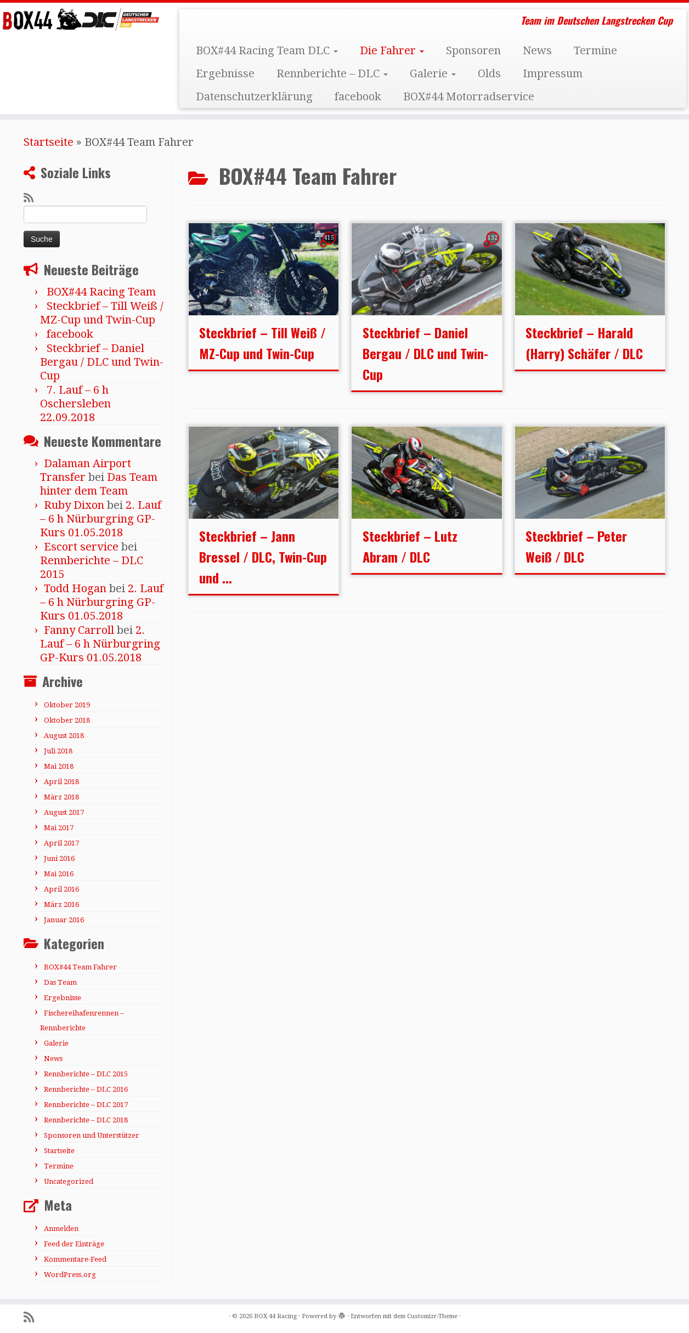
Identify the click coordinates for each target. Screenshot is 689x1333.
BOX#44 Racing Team (101, 291)
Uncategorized (68, 1181)
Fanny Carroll (79, 630)
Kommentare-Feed (75, 1259)
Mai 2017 (59, 828)
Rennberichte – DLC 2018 (86, 1120)
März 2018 (61, 797)
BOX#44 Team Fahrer (80, 967)
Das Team (60, 982)
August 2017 (64, 812)
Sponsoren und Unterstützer (91, 1135)
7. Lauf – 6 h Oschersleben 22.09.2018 (75, 403)
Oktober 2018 (67, 720)
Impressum (553, 73)
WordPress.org (70, 1274)
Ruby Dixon (74, 505)
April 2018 (61, 782)
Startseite (49, 142)
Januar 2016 (64, 920)
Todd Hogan (75, 588)
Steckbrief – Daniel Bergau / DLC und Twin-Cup (101, 362)
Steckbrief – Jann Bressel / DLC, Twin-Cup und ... (263, 556)
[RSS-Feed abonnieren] (32, 198)
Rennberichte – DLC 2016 (86, 1089)
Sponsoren (473, 50)
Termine (595, 50)
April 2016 (61, 889)
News (537, 50)
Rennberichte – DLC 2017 (86, 1105)
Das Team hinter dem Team (98, 483)
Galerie (433, 73)
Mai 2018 (59, 766)
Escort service (81, 546)
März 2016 (61, 904)
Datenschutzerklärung (254, 96)
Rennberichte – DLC (332, 73)
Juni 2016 (59, 858)
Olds (489, 73)
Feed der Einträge (74, 1244)
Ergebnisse (225, 73)
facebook (358, 96)
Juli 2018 (58, 751)
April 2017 (61, 843)
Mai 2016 (59, 874)
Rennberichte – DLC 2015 (86, 1074)
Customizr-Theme (432, 1316)
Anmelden (61, 1228)
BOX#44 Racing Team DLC (267, 50)
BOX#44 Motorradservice (468, 96)
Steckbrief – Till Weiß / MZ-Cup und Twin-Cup (101, 312)
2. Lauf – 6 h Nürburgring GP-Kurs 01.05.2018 (100, 518)
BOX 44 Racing (275, 1316)
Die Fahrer (392, 50)
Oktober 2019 (67, 705)
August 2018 (64, 735)
